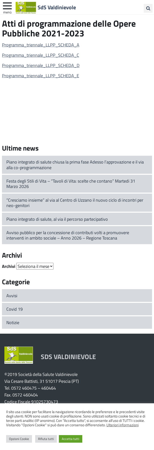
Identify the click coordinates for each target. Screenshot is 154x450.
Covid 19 (14, 309)
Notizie (12, 322)
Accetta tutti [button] (70, 439)
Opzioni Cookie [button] (19, 439)
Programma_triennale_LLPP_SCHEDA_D (41, 65)
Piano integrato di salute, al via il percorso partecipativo (57, 219)
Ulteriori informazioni (122, 424)
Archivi (8, 266)
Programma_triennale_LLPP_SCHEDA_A (40, 45)
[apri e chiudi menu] (7, 5)
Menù (7, 12)
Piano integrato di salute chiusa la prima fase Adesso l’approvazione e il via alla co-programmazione (75, 164)
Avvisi (11, 295)
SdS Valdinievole (57, 7)
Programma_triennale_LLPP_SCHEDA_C (40, 55)
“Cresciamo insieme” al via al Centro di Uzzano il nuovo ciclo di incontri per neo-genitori (74, 203)
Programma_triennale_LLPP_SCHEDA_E (40, 75)
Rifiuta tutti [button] (46, 439)
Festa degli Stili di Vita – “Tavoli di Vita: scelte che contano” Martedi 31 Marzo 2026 (70, 183)
